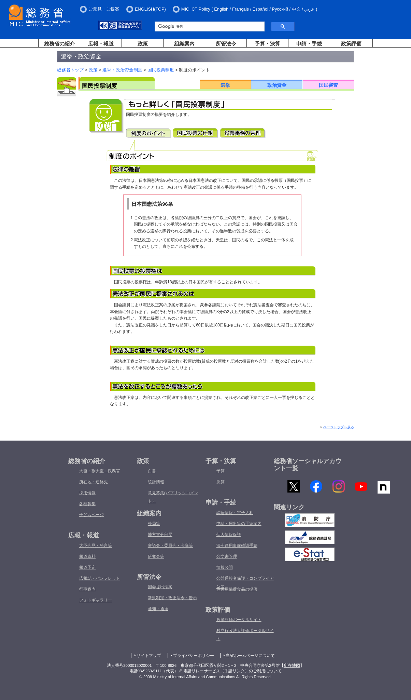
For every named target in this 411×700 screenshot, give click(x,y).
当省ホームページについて (250, 656)
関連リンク (289, 509)
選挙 (225, 85)
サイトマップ (149, 656)
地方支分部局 (160, 534)
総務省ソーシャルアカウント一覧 (307, 465)
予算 (220, 471)
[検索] (207, 27)
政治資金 (276, 85)
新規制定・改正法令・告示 (172, 597)
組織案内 (184, 43)
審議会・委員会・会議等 (170, 545)
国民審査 (328, 85)
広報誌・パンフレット (99, 578)
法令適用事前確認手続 (236, 545)
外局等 (154, 523)
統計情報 (156, 482)
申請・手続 (309, 43)
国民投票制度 (160, 69)
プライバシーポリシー (193, 656)
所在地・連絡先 (93, 482)
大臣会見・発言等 (95, 545)
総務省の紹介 (59, 43)
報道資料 (87, 556)
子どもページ (91, 514)
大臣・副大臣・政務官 (99, 471)
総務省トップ (70, 69)
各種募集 (87, 503)
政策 (143, 43)
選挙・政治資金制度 (122, 69)
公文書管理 (226, 556)
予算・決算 (267, 43)
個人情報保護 (228, 534)
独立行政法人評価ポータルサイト (245, 634)
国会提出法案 (160, 586)
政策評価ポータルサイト (238, 619)
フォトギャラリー (95, 600)
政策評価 (351, 43)
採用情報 (87, 492)
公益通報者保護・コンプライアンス (245, 582)
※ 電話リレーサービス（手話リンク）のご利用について (230, 671)
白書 (152, 471)
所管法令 (226, 43)
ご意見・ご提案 (103, 9)
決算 (220, 482)
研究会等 (156, 556)
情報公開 (224, 567)
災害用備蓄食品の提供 (236, 589)
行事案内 (87, 589)
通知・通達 (158, 608)
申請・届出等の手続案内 (238, 523)
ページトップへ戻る (338, 427)
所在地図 (292, 665)
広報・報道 (101, 43)
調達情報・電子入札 (234, 512)
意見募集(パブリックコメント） (173, 496)
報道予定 (87, 567)
